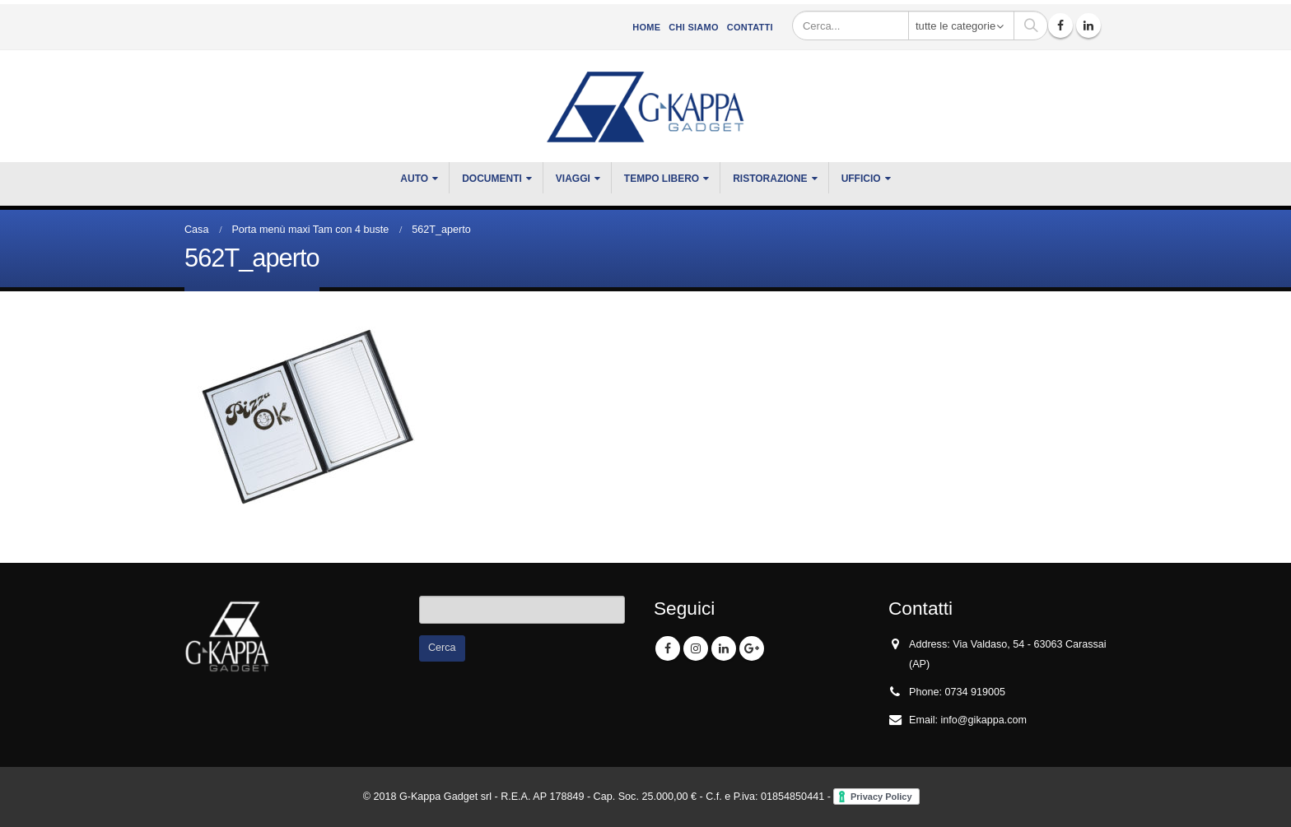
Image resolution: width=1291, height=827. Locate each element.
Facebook (667, 648)
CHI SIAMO (693, 27)
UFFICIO (861, 178)
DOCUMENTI (492, 178)
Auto (414, 178)
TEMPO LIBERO (661, 178)
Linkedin (723, 648)
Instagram (695, 648)
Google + (751, 648)
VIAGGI (573, 178)
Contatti (750, 27)
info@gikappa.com (984, 720)
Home (646, 27)
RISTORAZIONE (770, 178)
